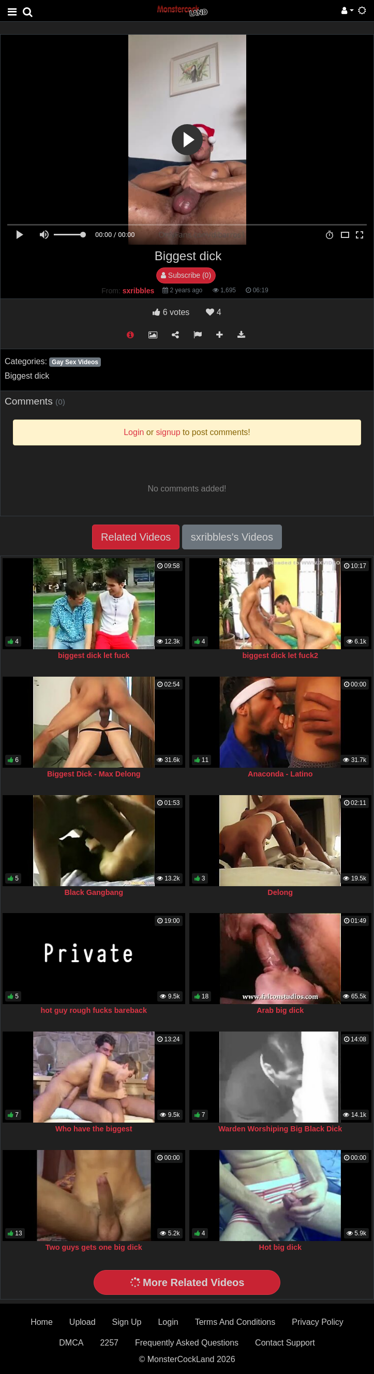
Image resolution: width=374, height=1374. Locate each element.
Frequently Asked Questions (186, 1342)
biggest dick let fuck (93, 655)
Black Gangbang (93, 892)
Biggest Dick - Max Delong (94, 774)
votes (171, 312)
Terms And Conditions (235, 1322)
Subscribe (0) (186, 275)
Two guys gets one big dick (94, 1247)
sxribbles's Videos (232, 537)
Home (42, 1322)
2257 (109, 1342)
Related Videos (136, 537)
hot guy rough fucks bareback (93, 1010)
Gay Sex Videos (75, 362)
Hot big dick (280, 1247)
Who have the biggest (93, 1129)
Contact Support (285, 1342)
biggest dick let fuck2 (280, 655)
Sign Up (127, 1322)
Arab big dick (280, 1010)
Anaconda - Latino (280, 774)
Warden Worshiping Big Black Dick (280, 1129)
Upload (82, 1322)
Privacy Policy (317, 1322)
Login (168, 1322)
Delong (280, 892)
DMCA (71, 1342)
